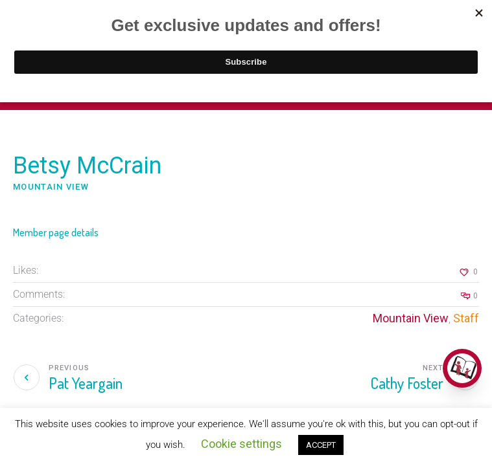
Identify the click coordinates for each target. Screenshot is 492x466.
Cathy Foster (406, 383)
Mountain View (411, 318)
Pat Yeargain (86, 383)
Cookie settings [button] (241, 443)
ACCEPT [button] (321, 445)
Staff (466, 318)
